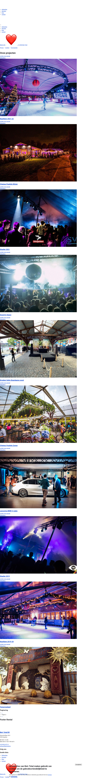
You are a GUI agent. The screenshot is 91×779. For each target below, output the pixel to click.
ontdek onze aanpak (5, 56)
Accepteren (78, 764)
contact (4, 14)
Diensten (4, 757)
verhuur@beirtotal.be (5, 746)
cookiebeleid (14, 776)
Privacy (2, 47)
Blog (3, 759)
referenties (4, 9)
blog (3, 13)
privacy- (50, 774)
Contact (4, 761)
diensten (4, 11)
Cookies (7, 47)
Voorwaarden (14, 47)
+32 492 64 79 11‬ (4, 744)
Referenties (4, 755)
